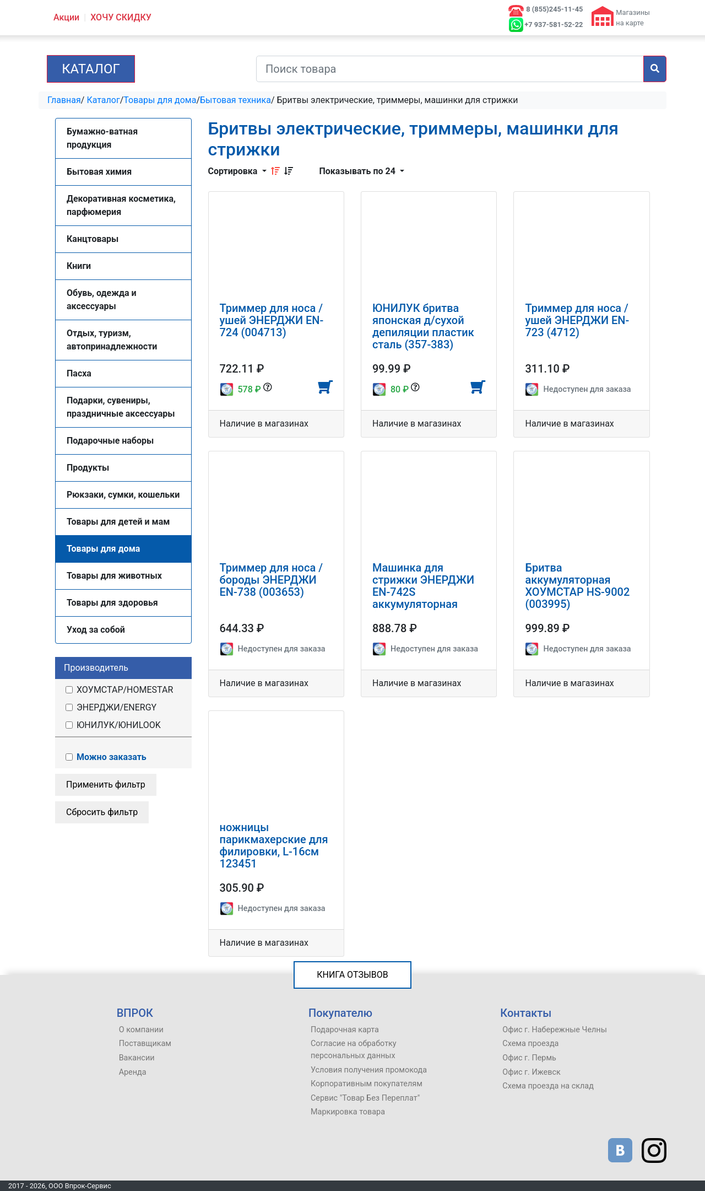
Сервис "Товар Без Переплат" (365, 1098)
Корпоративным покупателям (366, 1083)
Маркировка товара (348, 1112)
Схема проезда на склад (548, 1086)
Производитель (96, 667)
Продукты (88, 467)
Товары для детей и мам (118, 521)
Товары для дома (159, 100)
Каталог (91, 69)
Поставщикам (145, 1043)
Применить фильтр (105, 784)
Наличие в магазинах (264, 423)
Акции (66, 17)
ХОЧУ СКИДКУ (120, 17)
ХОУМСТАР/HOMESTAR (118, 690)
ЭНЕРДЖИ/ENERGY (110, 707)
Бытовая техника (235, 100)
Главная (64, 100)
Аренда (133, 1072)
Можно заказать (105, 757)
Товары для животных (114, 575)
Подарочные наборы (110, 440)
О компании (141, 1029)
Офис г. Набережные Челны (554, 1029)
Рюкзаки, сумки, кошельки (123, 494)
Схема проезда (530, 1043)
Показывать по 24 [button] (358, 171)
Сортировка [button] (234, 171)
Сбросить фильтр (102, 812)
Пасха (79, 373)
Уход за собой (96, 629)
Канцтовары (92, 239)
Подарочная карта (345, 1029)
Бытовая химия (99, 171)
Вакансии (137, 1058)
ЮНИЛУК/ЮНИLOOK (112, 725)
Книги (79, 266)
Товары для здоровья (112, 602)
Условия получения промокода (369, 1070)
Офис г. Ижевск (531, 1072)
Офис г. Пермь (529, 1058)
